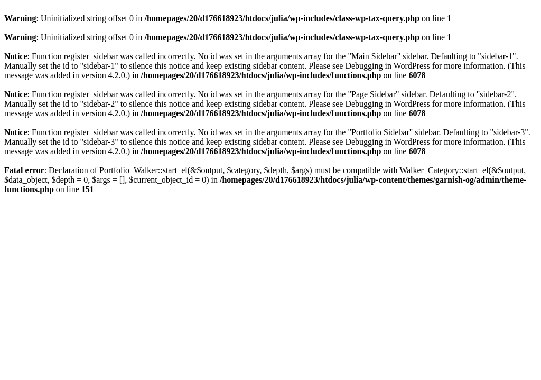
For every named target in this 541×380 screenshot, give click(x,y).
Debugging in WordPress (387, 65)
